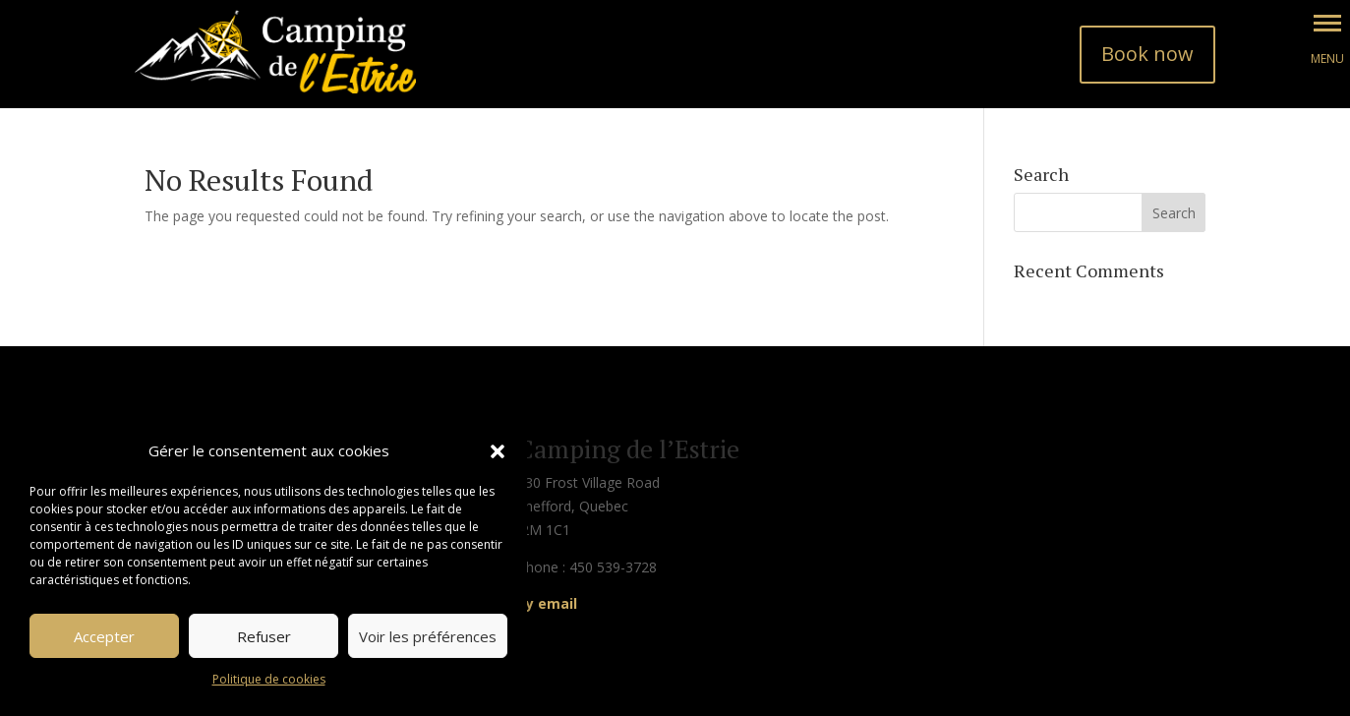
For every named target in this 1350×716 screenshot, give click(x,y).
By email (547, 603)
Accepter (104, 636)
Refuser (264, 636)
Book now (1147, 53)
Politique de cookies (268, 679)
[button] (497, 451)
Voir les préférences (428, 636)
